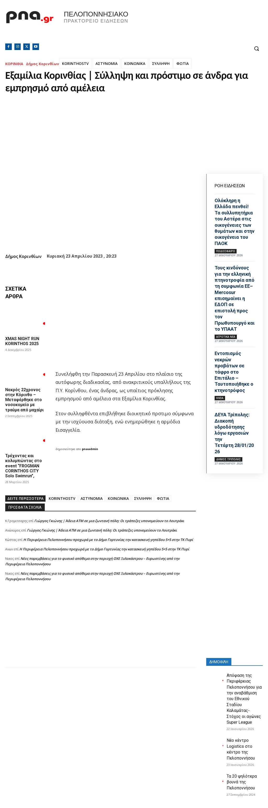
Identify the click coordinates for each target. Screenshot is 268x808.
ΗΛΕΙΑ (220, 398)
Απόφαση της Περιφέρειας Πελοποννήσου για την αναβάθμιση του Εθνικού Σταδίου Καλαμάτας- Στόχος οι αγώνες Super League (244, 699)
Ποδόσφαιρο (225, 251)
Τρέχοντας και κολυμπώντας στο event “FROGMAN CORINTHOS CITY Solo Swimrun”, (23, 465)
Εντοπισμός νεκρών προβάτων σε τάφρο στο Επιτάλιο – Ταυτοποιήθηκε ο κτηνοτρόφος (234, 372)
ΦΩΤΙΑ (182, 63)
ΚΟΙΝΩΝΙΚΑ (134, 63)
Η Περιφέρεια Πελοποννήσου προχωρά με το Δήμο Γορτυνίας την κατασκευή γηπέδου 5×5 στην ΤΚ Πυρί (108, 539)
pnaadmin (90, 449)
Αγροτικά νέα (225, 337)
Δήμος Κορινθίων (42, 63)
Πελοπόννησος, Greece (200, 25)
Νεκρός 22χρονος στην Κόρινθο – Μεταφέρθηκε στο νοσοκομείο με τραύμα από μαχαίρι (24, 399)
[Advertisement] (100, 631)
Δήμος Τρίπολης (228, 459)
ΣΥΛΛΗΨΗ (161, 63)
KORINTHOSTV (75, 63)
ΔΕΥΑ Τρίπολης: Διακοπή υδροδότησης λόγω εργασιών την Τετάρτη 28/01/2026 (234, 433)
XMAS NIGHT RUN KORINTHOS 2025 (22, 341)
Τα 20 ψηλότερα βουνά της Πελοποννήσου (242, 782)
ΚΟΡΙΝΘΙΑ (14, 63)
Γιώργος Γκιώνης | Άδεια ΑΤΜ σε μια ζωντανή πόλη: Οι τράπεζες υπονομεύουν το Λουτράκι (109, 520)
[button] (256, 48)
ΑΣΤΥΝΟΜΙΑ (107, 63)
